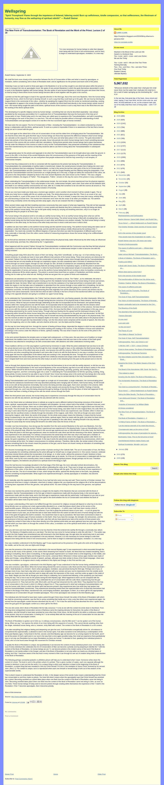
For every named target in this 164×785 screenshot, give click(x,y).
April (120, 205)
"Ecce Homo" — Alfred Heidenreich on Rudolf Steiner (138, 223)
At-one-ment (122, 319)
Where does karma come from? (130, 272)
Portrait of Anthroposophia (127, 244)
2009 (119, 458)
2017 (119, 150)
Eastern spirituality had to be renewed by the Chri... (137, 304)
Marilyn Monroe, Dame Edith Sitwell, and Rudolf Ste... (138, 219)
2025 (119, 120)
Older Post (102, 774)
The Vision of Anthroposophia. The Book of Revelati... (138, 301)
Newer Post (9, 774)
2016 (119, 153)
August (121, 190)
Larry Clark (122, 32)
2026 (119, 116)
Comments (121, 519)
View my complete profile (123, 42)
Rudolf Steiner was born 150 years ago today (135, 241)
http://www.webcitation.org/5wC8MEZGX (26, 697)
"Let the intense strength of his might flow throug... (136, 426)
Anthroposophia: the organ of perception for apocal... (137, 433)
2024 (119, 123)
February (122, 213)
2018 (119, 146)
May (120, 201)
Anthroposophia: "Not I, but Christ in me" (133, 342)
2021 (119, 135)
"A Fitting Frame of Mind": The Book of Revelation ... (137, 422)
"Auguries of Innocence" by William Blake (133, 404)
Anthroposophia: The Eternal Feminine (132, 353)
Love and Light (123, 323)
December (123, 175)
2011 (119, 172)
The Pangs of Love (125, 331)
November (123, 179)
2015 (119, 157)
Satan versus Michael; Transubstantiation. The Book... (138, 254)
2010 (119, 454)
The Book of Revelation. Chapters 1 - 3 (132, 418)
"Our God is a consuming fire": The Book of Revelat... (138, 387)
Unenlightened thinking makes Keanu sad (133, 441)
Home (55, 774)
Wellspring (15, 11)
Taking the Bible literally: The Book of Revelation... (136, 394)
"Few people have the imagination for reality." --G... (137, 237)
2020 (119, 138)
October (122, 183)
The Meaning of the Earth (127, 308)
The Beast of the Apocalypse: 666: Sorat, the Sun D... (138, 369)
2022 (119, 131)
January (122, 449)
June (121, 198)
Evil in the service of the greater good (132, 233)
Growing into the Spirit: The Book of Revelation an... (137, 377)
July (120, 194)
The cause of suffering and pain (130, 287)
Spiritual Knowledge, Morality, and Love (132, 444)
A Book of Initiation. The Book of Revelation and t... (137, 258)
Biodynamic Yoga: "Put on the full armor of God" (136, 437)
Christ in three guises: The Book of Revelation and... (137, 349)
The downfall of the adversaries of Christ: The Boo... (137, 312)
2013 (119, 165)
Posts (119, 515)
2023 (119, 127)
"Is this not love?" (124, 327)
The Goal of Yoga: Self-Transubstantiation (133, 297)
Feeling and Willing (125, 262)
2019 (119, 142)
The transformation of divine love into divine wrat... (136, 279)
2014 (119, 161)
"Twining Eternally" (125, 316)
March (121, 209)
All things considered (126, 408)
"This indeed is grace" (126, 373)
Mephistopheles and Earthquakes (130, 216)
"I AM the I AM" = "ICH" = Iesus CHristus (133, 346)
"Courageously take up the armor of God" (133, 429)
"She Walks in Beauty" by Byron (130, 334)
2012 (119, 168)
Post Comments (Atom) (23, 779)
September (123, 186)
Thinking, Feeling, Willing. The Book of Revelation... (137, 283)
